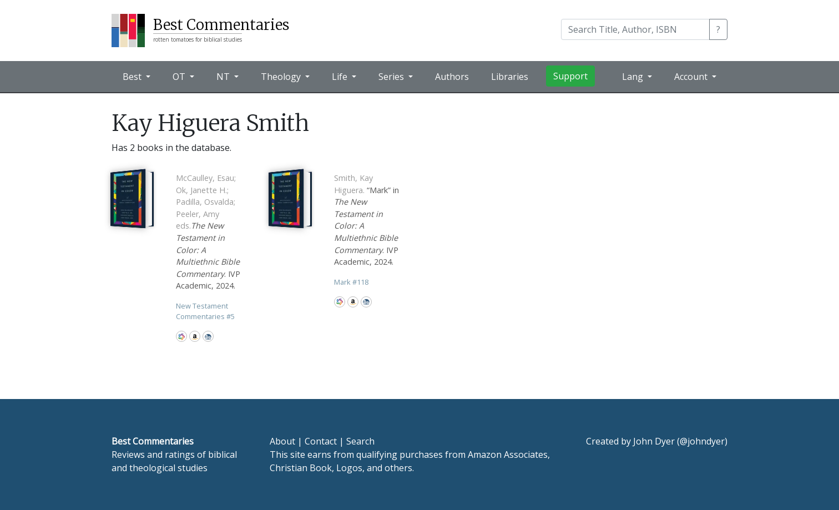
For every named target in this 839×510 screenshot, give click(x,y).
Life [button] (341, 76)
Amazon (194, 336)
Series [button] (392, 76)
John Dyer (654, 441)
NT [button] (224, 76)
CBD (208, 336)
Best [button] (133, 76)
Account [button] (692, 76)
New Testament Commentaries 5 (205, 311)
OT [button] (180, 76)
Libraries (509, 76)
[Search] (635, 29)
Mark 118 (351, 282)
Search (360, 441)
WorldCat (181, 336)
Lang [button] (633, 76)
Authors (452, 76)
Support (570, 76)
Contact (321, 441)
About (282, 441)
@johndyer (702, 441)
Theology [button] (282, 76)
